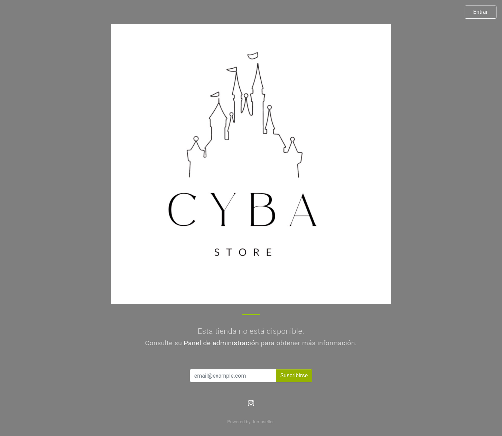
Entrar (480, 12)
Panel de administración (221, 343)
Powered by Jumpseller (250, 421)
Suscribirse (294, 375)
